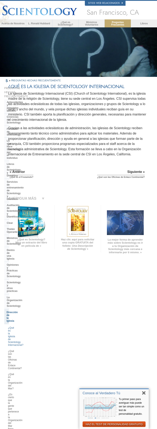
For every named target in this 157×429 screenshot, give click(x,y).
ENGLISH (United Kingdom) (19, 350)
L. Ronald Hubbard (39, 23)
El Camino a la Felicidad (126, 383)
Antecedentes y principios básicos (22, 99)
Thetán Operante (16, 159)
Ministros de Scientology (21, 165)
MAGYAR (43, 342)
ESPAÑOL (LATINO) (48, 353)
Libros (144, 23)
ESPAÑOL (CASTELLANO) (46, 359)
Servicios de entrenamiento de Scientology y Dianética (24, 136)
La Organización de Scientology (25, 193)
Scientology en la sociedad (22, 267)
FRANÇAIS (15, 359)
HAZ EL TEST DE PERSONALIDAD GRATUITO (114, 424)
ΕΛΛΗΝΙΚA (44, 364)
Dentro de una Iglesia (19, 171)
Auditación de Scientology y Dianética (23, 145)
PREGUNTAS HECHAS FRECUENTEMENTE (36, 80)
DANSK (14, 355)
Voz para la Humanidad (86, 349)
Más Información (83, 369)
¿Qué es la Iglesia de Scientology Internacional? (26, 208)
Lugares (79, 377)
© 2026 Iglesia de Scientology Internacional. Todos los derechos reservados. (46, 424)
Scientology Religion (124, 350)
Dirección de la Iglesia (19, 199)
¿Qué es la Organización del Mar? (26, 224)
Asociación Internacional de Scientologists (128, 373)
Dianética (118, 343)
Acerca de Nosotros (13, 23)
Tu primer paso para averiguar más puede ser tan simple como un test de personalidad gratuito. (131, 406)
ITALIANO (43, 368)
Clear (10, 153)
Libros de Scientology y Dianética (26, 128)
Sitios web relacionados (105, 3)
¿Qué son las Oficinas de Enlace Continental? (26, 217)
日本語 (13, 368)
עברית (13, 363)
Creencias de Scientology (22, 107)
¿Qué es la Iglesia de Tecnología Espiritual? (26, 253)
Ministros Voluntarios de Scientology (126, 367)
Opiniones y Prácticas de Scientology (21, 179)
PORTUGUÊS (45, 372)
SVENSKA (43, 349)
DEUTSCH (15, 384)
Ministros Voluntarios (91, 23)
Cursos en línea (83, 365)
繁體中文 (14, 376)
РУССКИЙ (15, 372)
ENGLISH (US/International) (18, 343)
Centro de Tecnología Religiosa (25, 245)
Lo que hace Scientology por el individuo (25, 121)
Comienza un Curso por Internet (126, 360)
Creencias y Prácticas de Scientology (87, 344)
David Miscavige (122, 354)
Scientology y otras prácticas (24, 186)
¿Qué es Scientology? (65, 23)
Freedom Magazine (123, 379)
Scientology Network (124, 346)
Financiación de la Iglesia (21, 261)
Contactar (80, 373)
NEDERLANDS (17, 380)
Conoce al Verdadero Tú (101, 393)
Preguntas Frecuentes (117, 23)
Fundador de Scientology (21, 113)
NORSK (42, 346)
